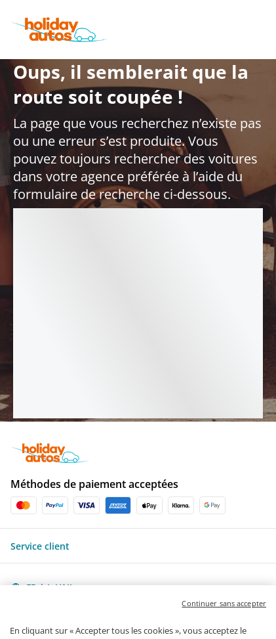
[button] (138, 546)
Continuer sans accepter (224, 620)
